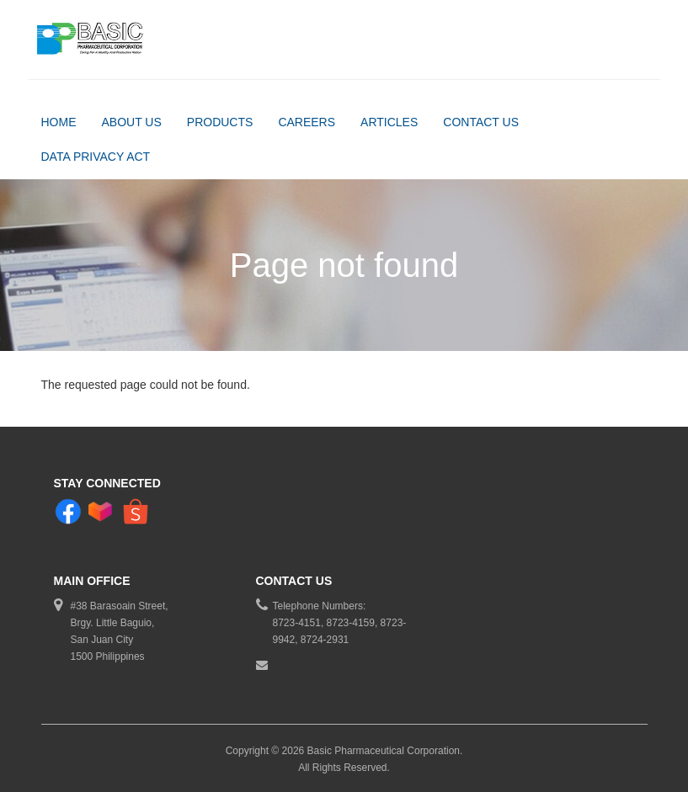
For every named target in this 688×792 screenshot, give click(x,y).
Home (59, 122)
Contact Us (481, 122)
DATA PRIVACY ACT (96, 156)
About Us (132, 122)
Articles (389, 122)
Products (220, 122)
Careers (306, 122)
